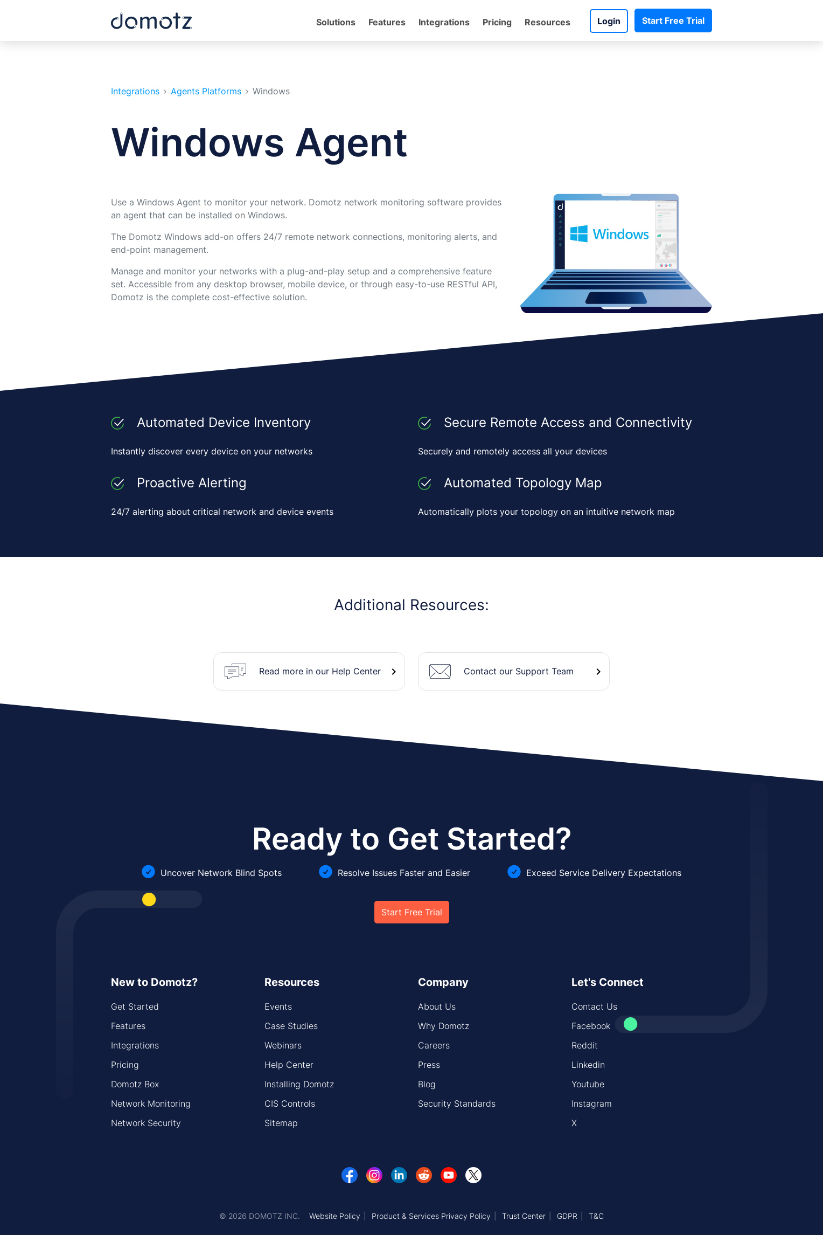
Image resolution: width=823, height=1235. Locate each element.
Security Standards (457, 1103)
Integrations (444, 22)
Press (429, 1065)
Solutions (335, 22)
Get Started (135, 1006)
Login (608, 21)
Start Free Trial (673, 20)
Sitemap (281, 1123)
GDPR (567, 1216)
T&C (596, 1216)
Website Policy (334, 1216)
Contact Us (594, 1006)
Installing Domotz (299, 1084)
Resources (547, 22)
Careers (434, 1045)
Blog (427, 1084)
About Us (437, 1006)
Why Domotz (443, 1026)
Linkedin (588, 1065)
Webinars (283, 1045)
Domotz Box (135, 1084)
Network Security (146, 1123)
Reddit (584, 1045)
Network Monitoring (151, 1103)
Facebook (590, 1026)
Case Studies (291, 1026)
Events (278, 1006)
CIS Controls (289, 1103)
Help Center (288, 1065)
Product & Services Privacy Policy (431, 1216)
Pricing (497, 22)
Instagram (591, 1103)
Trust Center (524, 1216)
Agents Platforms (206, 91)
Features (387, 22)
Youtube (587, 1084)
